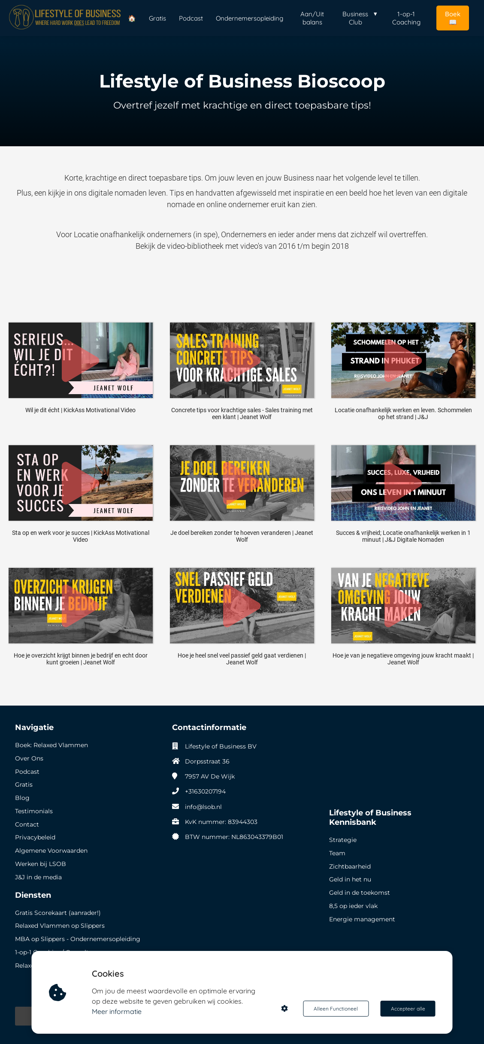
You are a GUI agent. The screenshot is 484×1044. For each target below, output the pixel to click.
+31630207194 (205, 791)
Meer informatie (117, 1011)
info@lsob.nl (203, 807)
